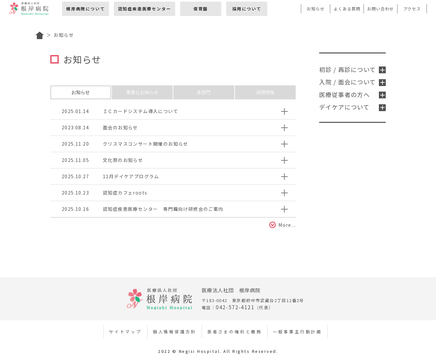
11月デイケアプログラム (131, 176)
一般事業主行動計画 (297, 331)
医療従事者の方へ (352, 94)
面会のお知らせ (120, 127)
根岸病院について (85, 9)
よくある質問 (347, 9)
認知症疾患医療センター (144, 9)
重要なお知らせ (142, 92)
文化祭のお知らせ (123, 160)
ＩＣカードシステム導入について (140, 111)
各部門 (203, 92)
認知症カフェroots (125, 192)
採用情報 (265, 92)
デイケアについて (352, 107)
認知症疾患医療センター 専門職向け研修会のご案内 (163, 209)
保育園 (201, 9)
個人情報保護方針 (174, 331)
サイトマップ (125, 331)
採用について (246, 9)
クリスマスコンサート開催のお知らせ (145, 143)
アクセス (412, 9)
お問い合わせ (380, 9)
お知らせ (316, 9)
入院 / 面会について (352, 82)
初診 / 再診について (352, 69)
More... (287, 225)
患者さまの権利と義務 (234, 331)
